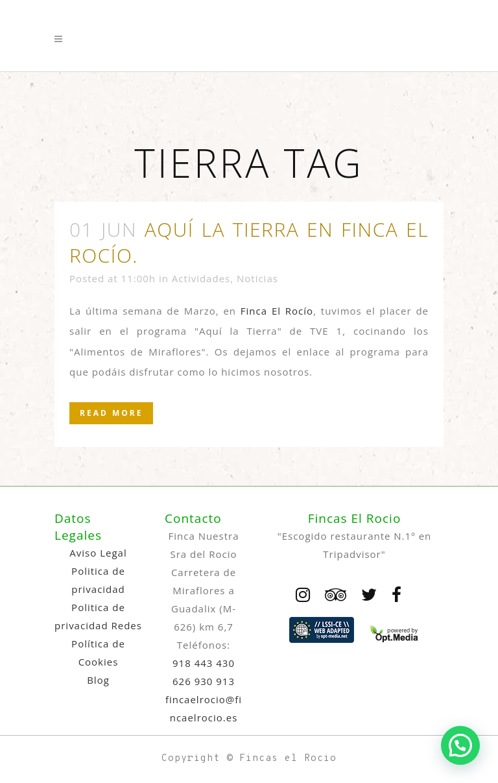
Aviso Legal (97, 552)
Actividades (201, 278)
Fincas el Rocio (288, 759)
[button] (460, 745)
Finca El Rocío (277, 310)
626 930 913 (203, 681)
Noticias (257, 278)
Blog (98, 679)
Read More (111, 412)
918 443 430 (203, 663)
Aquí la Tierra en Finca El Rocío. (249, 242)
